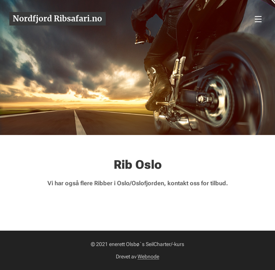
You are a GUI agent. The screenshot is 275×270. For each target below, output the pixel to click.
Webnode (148, 257)
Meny (258, 19)
